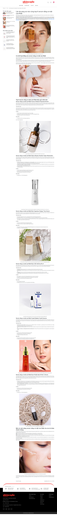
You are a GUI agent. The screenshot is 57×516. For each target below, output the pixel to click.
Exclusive (41, 498)
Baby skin (41, 495)
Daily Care (41, 502)
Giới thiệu (50, 495)
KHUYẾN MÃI (27, 5)
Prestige (41, 497)
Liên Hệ (30, 495)
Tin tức (7, 8)
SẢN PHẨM (21, 5)
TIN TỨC (32, 5)
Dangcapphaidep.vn (51, 497)
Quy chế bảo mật (31, 497)
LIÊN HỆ (36, 5)
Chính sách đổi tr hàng (32, 498)
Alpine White (42, 501)
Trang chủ (4, 8)
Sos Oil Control (42, 504)
